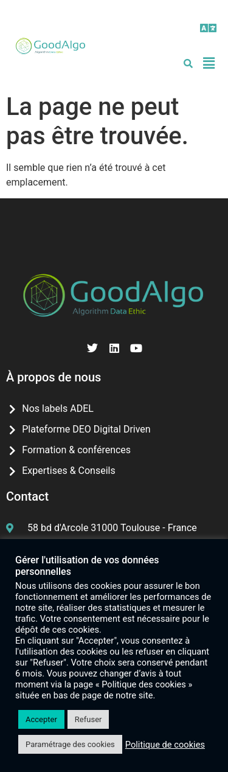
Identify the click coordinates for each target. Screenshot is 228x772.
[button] (209, 28)
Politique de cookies (165, 744)
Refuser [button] (88, 719)
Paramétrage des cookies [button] (70, 744)
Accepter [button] (41, 719)
